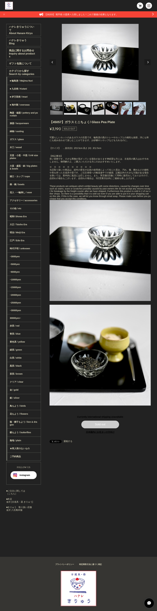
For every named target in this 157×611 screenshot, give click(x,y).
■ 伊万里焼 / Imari (19, 96)
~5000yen (15, 264)
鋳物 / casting (17, 131)
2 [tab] (70, 108)
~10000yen (15, 279)
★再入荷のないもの (20, 448)
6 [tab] (125, 108)
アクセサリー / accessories (23, 200)
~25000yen (15, 302)
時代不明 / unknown (20, 248)
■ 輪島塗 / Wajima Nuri (21, 80)
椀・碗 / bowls (17, 184)
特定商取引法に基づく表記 (90, 564)
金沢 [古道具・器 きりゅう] (19, 502)
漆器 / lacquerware (19, 123)
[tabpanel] (100, 62)
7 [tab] (139, 108)
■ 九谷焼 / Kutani (18, 88)
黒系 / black (16, 366)
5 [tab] (112, 108)
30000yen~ (15, 318)
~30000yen (15, 310)
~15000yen (15, 287)
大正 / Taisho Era (18, 224)
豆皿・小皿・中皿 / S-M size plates (24, 156)
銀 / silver (15, 398)
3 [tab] (84, 108)
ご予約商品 (15, 456)
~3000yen (15, 256)
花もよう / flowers (19, 414)
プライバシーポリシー (64, 564)
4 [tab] (98, 108)
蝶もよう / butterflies (20, 432)
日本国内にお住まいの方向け (100, 432)
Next (147, 62)
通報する (68, 441)
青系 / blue (15, 334)
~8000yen (15, 272)
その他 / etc (15, 208)
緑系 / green (16, 350)
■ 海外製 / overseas (20, 105)
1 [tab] (56, 108)
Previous (53, 62)
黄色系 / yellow (17, 342)
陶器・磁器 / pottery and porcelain (24, 114)
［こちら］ (11, 493)
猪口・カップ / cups (20, 176)
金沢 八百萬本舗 (14, 510)
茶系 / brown (16, 374)
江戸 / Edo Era (17, 240)
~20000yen (15, 295)
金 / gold (14, 390)
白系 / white (16, 358)
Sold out (100, 424)
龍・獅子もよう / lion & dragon (23, 423)
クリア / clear (16, 382)
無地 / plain (15, 440)
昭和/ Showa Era (18, 216)
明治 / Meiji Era (17, 232)
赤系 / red (14, 326)
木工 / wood (16, 147)
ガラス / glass (17, 139)
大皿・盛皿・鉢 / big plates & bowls (23, 167)
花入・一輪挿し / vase (21, 192)
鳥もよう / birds (18, 406)
